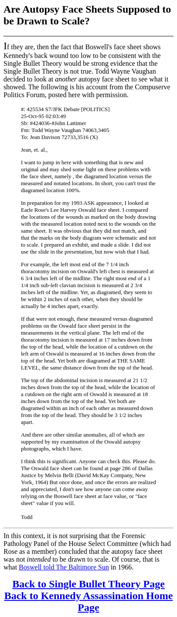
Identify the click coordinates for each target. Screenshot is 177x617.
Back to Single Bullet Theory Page (88, 584)
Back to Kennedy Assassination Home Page (88, 601)
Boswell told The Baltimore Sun (64, 567)
